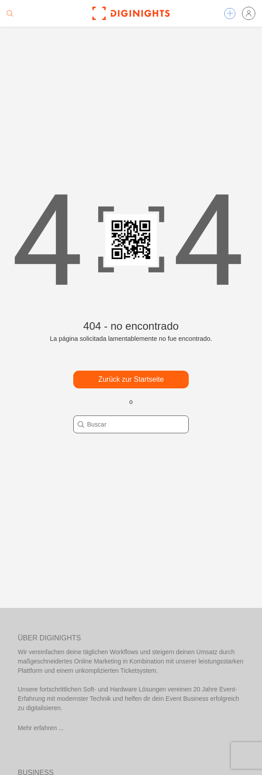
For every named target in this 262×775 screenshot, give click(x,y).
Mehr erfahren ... (41, 727)
